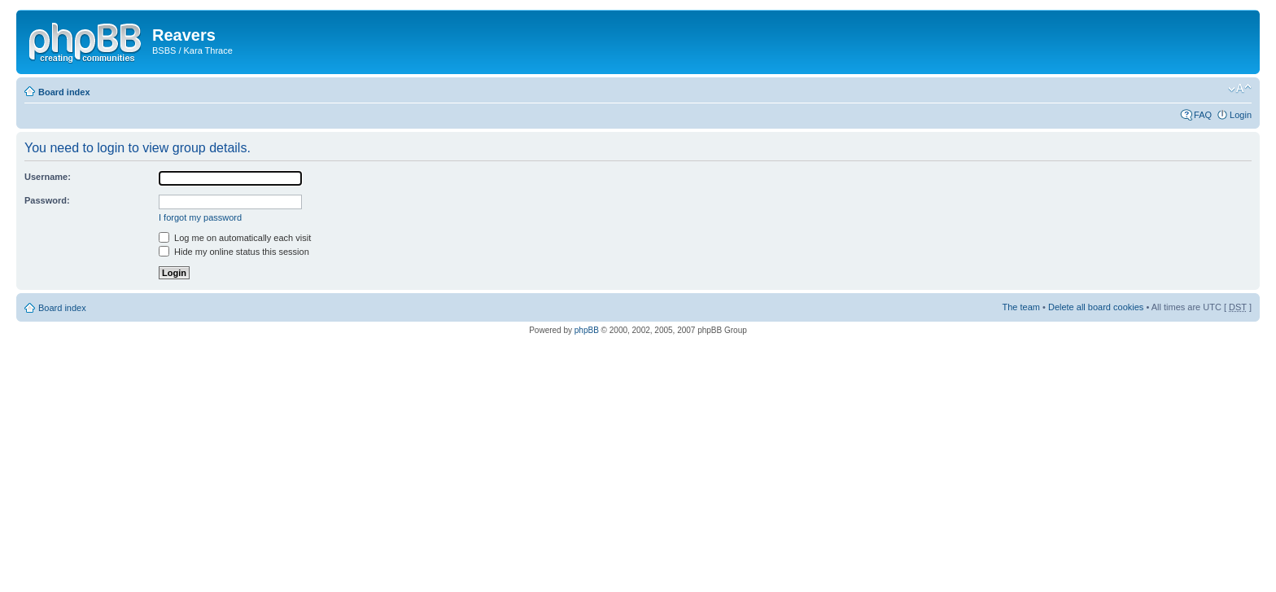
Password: (47, 200)
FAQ (1203, 115)
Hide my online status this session (234, 252)
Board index (64, 92)
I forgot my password (200, 217)
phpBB (587, 330)
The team (1021, 307)
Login (1241, 115)
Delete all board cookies (1095, 307)
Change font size (1240, 88)
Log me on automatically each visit (235, 238)
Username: (47, 177)
